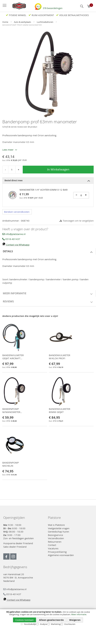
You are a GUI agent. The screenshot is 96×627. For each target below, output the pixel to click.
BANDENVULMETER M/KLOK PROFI (59, 357)
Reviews (8, 301)
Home (5, 22)
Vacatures (53, 548)
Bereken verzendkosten (16, 211)
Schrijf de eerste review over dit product (19, 126)
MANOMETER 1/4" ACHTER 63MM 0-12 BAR (43, 189)
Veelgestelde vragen (58, 528)
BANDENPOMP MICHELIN (10, 464)
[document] (48, 618)
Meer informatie (78, 614)
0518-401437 (11, 239)
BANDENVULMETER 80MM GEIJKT (59, 410)
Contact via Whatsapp (15, 244)
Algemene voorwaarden (61, 555)
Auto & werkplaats (22, 22)
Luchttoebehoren (45, 22)
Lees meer (7, 149)
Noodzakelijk (30, 624)
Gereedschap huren (58, 531)
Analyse (43, 624)
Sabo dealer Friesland (14, 546)
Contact (52, 545)
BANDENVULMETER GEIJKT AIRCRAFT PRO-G (13, 358)
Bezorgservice (55, 535)
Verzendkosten (56, 538)
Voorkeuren (69, 624)
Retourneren (54, 541)
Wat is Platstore (56, 524)
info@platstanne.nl (14, 234)
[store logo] (17, 6)
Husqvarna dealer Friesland (18, 543)
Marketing (55, 624)
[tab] (48, 180)
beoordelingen (52, 7)
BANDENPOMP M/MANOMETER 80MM (11, 412)
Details (8, 251)
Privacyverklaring (57, 551)
